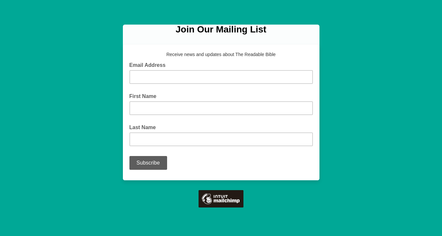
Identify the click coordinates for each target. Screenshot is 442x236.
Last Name (142, 127)
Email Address (149, 64)
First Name (143, 96)
